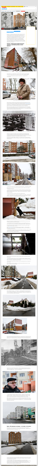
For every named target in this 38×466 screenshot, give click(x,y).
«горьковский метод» (27, 103)
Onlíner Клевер (26, 6)
